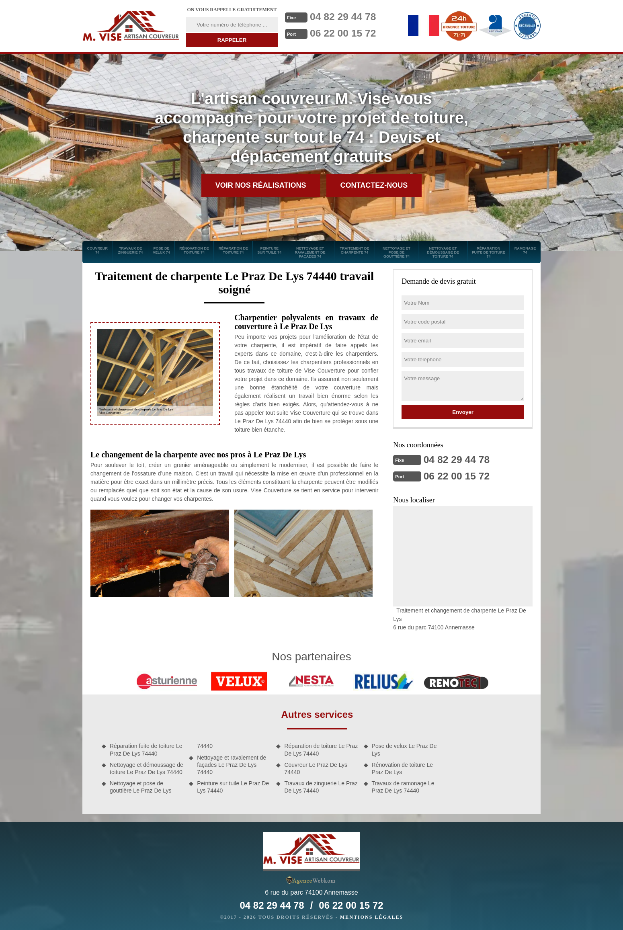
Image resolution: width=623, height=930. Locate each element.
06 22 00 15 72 (345, 33)
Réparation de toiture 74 (233, 250)
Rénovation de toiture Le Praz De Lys (402, 767)
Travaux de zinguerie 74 (130, 250)
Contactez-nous (374, 185)
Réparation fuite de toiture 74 (488, 252)
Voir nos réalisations (260, 185)
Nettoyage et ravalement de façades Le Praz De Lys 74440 (231, 764)
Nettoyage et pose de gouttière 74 (396, 252)
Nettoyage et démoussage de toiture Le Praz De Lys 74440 (146, 767)
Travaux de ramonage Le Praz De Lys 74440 (403, 786)
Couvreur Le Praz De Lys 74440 (315, 767)
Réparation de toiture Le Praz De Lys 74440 (321, 749)
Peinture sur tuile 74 (269, 250)
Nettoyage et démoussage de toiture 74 (443, 252)
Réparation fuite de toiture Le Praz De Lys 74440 (146, 749)
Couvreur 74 (97, 250)
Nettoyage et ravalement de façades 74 (310, 252)
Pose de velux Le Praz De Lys (404, 749)
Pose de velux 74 (161, 250)
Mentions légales (371, 916)
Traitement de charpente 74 (354, 250)
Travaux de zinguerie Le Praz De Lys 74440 (320, 786)
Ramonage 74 (525, 250)
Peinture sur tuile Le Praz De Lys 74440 (233, 786)
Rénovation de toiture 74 (194, 250)
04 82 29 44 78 (345, 16)
